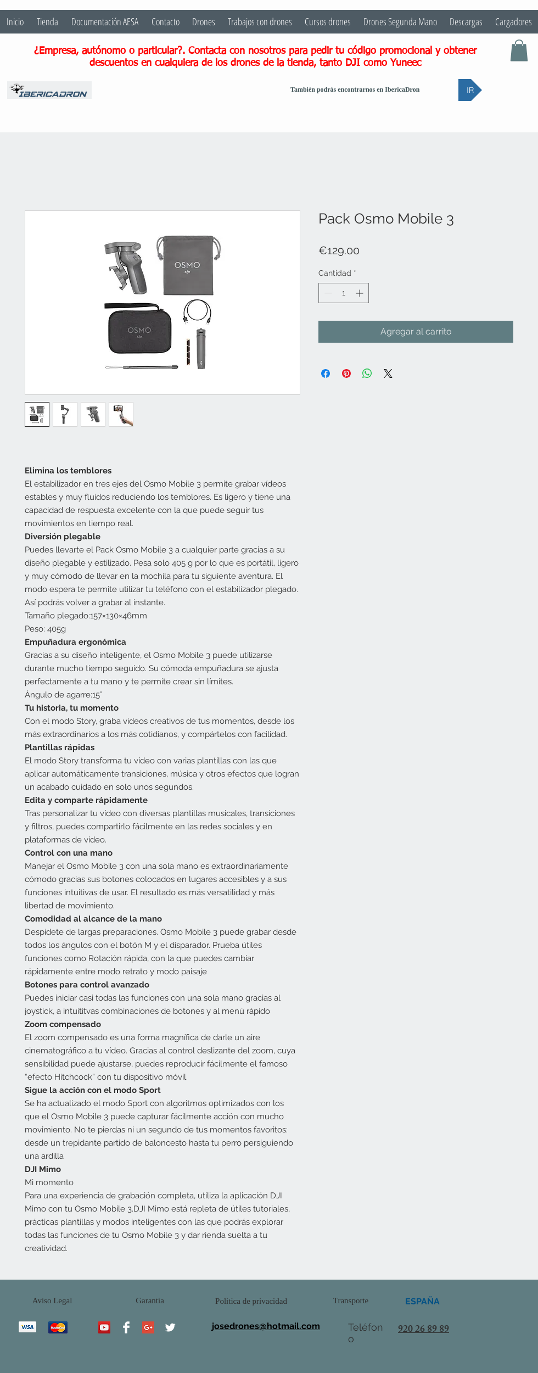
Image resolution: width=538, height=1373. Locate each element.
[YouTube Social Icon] (104, 1327)
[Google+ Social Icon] (148, 1327)
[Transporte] (351, 1301)
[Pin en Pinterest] (346, 373)
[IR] (470, 90)
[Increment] (360, 293)
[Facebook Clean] (126, 1327)
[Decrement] (327, 293)
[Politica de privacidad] (251, 1301)
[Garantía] (150, 1301)
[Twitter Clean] (170, 1327)
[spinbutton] (344, 293)
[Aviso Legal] (52, 1301)
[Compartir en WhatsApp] (367, 373)
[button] (519, 50)
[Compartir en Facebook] (325, 373)
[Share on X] (388, 373)
